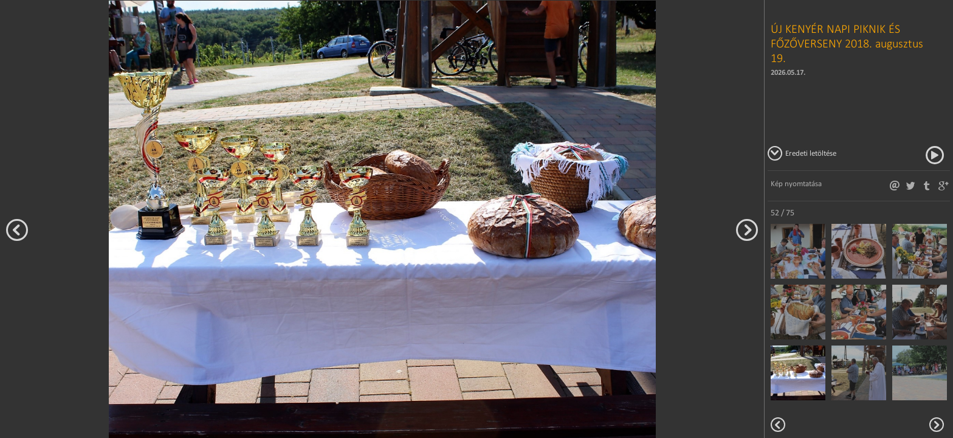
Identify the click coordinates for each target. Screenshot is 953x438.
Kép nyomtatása (796, 183)
